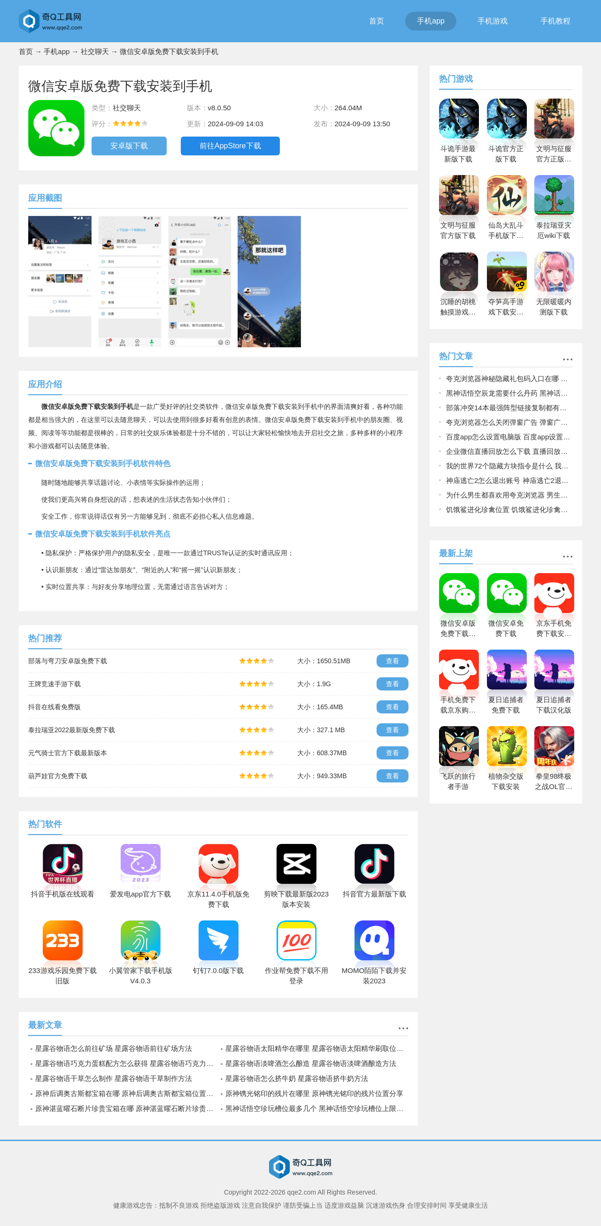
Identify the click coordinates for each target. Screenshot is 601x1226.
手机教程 (555, 21)
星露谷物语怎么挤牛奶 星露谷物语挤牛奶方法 (296, 1078)
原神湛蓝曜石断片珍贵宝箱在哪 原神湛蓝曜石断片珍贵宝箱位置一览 (126, 1108)
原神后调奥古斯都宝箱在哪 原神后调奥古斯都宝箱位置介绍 (126, 1093)
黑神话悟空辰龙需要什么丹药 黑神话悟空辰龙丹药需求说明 (509, 393)
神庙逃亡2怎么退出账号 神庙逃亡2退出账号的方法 (509, 480)
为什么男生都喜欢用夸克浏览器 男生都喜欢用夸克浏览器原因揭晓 (509, 495)
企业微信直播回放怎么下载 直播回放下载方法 (509, 451)
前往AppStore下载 (230, 146)
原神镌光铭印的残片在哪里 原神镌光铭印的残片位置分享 (314, 1093)
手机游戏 (493, 21)
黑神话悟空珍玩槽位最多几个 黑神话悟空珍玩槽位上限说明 (316, 1108)
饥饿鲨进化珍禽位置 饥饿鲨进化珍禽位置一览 (509, 509)
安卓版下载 (129, 146)
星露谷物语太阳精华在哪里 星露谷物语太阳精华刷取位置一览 (316, 1048)
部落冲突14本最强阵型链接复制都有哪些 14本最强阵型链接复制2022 (509, 408)
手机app (431, 21)
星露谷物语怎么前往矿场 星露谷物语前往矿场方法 (113, 1048)
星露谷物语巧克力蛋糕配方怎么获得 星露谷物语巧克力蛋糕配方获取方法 (126, 1063)
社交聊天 (95, 51)
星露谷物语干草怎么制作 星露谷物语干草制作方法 (113, 1078)
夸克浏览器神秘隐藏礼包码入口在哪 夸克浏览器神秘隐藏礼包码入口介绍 (509, 379)
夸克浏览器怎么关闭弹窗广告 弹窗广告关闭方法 (509, 422)
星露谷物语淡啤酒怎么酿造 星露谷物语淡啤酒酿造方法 (310, 1063)
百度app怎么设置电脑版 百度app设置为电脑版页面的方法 (509, 437)
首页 (376, 21)
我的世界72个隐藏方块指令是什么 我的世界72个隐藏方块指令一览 (509, 466)
